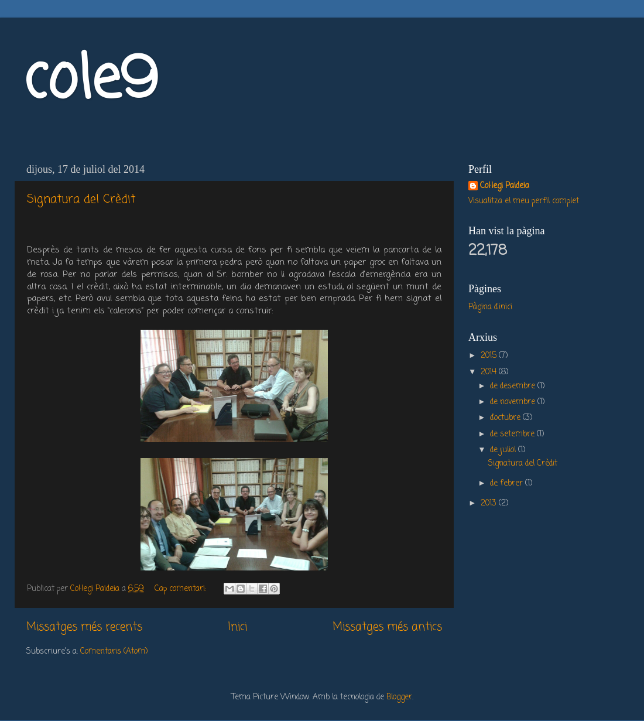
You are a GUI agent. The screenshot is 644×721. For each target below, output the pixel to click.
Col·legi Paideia (504, 186)
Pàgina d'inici (490, 307)
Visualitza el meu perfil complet (523, 201)
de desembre (513, 386)
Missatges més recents (84, 627)
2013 (490, 503)
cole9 (90, 81)
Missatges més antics (387, 627)
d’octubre (506, 418)
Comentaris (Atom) (114, 651)
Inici (237, 627)
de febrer (507, 483)
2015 (490, 356)
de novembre (513, 402)
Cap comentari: (181, 589)
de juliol (504, 450)
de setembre (513, 434)
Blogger (399, 697)
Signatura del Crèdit (81, 199)
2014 (490, 372)
